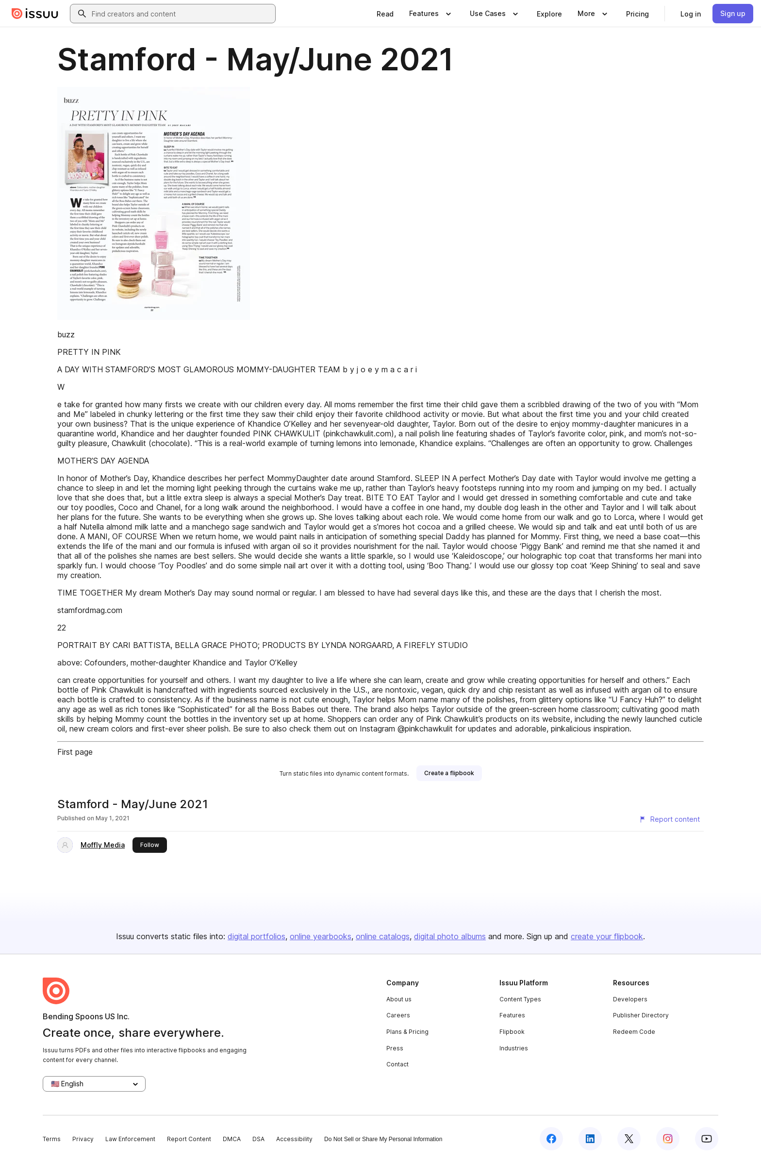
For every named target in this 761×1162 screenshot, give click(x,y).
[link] (385, 13)
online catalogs (383, 936)
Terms (52, 1139)
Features (512, 1015)
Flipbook (512, 1031)
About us (399, 999)
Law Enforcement (130, 1139)
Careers (398, 1015)
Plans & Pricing (407, 1031)
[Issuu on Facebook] (551, 1138)
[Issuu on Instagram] (667, 1138)
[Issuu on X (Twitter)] (629, 1138)
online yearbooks (320, 936)
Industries (513, 1048)
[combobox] (181, 13)
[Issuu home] (35, 13)
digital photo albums (450, 936)
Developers (630, 999)
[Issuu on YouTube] (706, 1138)
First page (75, 752)
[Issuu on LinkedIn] (590, 1138)
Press (394, 1048)
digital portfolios (256, 936)
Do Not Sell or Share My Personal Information (383, 1139)
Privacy (83, 1139)
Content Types (520, 999)
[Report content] (669, 819)
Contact (397, 1064)
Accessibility (294, 1139)
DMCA (232, 1139)
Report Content (189, 1139)
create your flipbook (607, 936)
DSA (258, 1139)
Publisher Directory (641, 1015)
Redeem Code (634, 1031)
